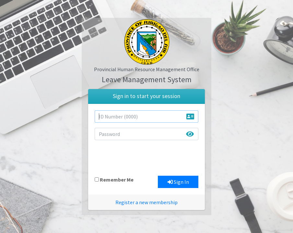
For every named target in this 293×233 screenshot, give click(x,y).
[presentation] (144, 158)
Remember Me (117, 179)
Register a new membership (146, 202)
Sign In (178, 182)
